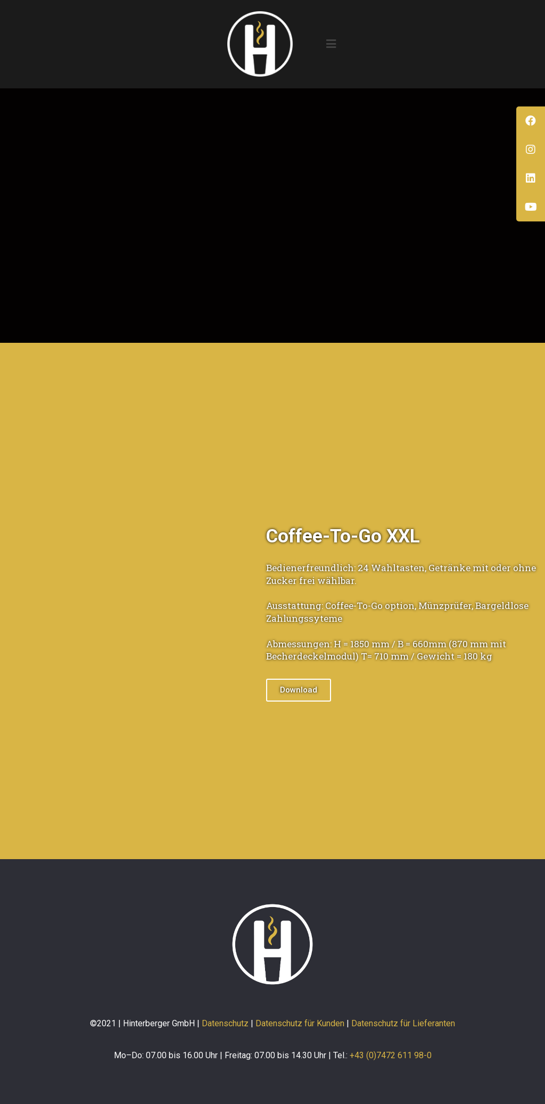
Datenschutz (225, 1023)
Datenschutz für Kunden (299, 1023)
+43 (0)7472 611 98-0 (391, 1055)
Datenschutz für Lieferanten (403, 1023)
